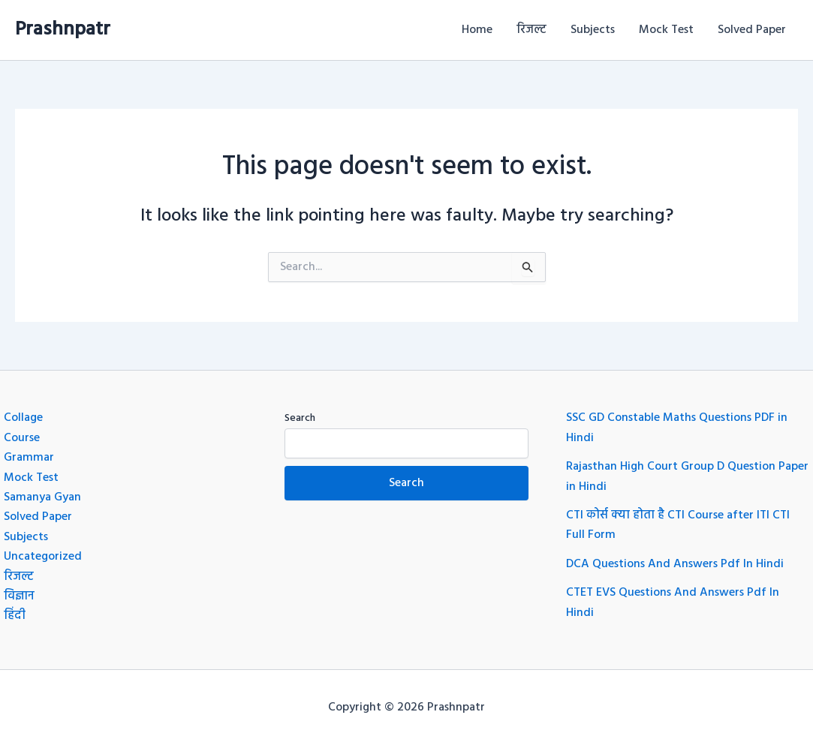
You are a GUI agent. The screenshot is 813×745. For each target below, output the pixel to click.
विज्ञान (19, 596)
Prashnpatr (62, 29)
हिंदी (15, 616)
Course (22, 438)
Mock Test (666, 30)
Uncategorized (43, 556)
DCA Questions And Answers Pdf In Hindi (675, 564)
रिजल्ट (531, 30)
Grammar (29, 457)
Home (477, 30)
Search (300, 418)
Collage (23, 418)
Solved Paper (752, 30)
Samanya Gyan (42, 497)
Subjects (593, 30)
